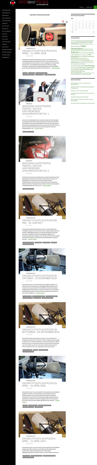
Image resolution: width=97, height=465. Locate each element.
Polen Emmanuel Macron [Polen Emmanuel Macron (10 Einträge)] (81, 50)
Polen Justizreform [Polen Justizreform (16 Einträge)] (89, 56)
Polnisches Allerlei (6, 54)
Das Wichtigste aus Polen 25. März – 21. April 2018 (39, 52)
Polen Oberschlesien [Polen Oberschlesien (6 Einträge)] (90, 62)
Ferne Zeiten (29, 103)
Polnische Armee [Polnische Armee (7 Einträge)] (91, 72)
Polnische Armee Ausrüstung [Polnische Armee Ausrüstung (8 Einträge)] (76, 74)
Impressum (82, 7)
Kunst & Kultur (5, 46)
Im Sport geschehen (6, 41)
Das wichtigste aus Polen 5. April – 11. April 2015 (39, 439)
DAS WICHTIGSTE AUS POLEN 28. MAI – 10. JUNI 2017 (39, 221)
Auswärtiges (4, 23)
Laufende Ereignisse (6, 10)
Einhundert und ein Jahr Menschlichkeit (79, 90)
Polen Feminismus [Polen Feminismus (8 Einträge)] (82, 52)
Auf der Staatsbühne (6, 20)
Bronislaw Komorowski (36, 455)
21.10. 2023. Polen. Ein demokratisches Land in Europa (82, 103)
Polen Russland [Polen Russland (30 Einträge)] (89, 66)
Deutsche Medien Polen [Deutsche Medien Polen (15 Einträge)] (82, 42)
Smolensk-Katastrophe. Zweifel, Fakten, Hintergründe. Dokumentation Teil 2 (36, 167)
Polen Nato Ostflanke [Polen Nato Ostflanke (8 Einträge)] (82, 62)
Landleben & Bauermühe (7, 49)
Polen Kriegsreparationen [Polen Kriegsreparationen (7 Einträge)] (82, 59)
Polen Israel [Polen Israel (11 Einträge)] (81, 56)
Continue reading (39, 128)
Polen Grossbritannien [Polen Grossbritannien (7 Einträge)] (83, 54)
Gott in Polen (5, 39)
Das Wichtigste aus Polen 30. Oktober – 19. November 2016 (39, 277)
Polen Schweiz (37, 297)
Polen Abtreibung (27, 296)
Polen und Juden (39, 74)
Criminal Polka (5, 28)
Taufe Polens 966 (38, 407)
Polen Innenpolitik (33, 405)
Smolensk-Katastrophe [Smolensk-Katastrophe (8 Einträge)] (86, 74)
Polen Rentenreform (27, 297)
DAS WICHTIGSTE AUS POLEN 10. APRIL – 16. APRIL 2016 (39, 384)
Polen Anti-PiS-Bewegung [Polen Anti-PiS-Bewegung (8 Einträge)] (82, 44)
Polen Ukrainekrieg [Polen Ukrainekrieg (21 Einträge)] (81, 69)
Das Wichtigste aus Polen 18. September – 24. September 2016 (40, 330)
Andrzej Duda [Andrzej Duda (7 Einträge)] (73, 40)
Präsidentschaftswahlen (49, 455)
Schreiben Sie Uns (89, 7)
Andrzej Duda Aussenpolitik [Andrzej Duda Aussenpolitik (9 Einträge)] (81, 40)
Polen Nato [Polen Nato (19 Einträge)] (74, 62)
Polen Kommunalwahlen (28, 74)
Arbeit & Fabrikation (6, 18)
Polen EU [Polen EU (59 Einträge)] (75, 52)
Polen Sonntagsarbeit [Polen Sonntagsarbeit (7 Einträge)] (75, 67)
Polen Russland (46, 242)
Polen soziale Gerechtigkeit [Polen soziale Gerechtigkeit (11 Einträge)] (85, 67)
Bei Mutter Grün (5, 25)
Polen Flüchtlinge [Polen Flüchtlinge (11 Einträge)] (90, 52)
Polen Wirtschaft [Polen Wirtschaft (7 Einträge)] (85, 72)
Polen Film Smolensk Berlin (39, 296)
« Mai (72, 31)
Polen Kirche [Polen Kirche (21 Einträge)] (75, 58)
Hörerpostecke (5, 15)
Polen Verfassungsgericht (45, 405)
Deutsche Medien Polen (28, 242)
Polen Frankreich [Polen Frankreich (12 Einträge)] (75, 54)
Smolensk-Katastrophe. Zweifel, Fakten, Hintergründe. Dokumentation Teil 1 (36, 110)
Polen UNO (54, 242)
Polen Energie (38, 242)
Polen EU (25, 405)
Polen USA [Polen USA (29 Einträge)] (78, 71)
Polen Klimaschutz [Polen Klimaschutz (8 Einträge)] (82, 58)
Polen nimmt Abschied (6, 52)
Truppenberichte (5, 57)
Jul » (93, 31)
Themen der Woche (30, 48)
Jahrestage (4, 44)
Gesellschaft (5, 36)
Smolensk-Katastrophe (50, 74)
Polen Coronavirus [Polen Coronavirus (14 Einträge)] (76, 46)
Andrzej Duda (26, 455)
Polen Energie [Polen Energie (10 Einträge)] (90, 50)
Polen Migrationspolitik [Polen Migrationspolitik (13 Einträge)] (87, 61)
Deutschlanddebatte (6, 31)
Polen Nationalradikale (51, 296)
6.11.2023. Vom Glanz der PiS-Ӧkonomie (79, 97)
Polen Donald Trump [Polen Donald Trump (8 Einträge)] (86, 49)
